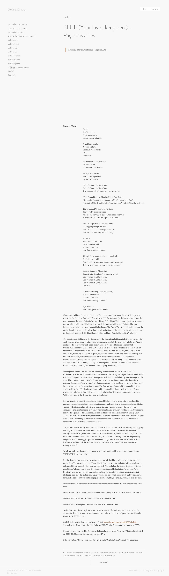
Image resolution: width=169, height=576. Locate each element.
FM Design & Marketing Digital (152, 570)
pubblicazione (14, 55)
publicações (13, 39)
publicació (12, 51)
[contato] (154, 9)
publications (13, 43)
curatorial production (17, 28)
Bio (8, 573)
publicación (13, 47)
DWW (11, 71)
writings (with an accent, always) (22, 36)
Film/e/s (11, 75)
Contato (14, 573)
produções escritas (16, 32)
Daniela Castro (16, 9)
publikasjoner (14, 63)
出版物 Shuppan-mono (18, 67)
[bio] (144, 9)
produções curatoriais (17, 24)
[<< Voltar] (103, 562)
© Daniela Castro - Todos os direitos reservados (24, 570)
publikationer (14, 59)
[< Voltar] (67, 17)
